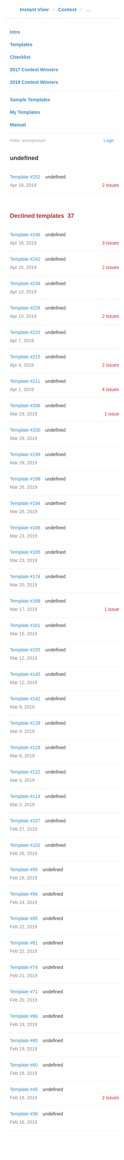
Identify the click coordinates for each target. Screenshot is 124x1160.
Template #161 (25, 625)
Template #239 (25, 283)
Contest (67, 9)
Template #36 (24, 1113)
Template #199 (25, 454)
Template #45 (24, 1089)
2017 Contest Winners (34, 69)
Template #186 (25, 527)
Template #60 (24, 1065)
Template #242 (25, 259)
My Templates (25, 112)
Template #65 (24, 1040)
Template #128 (25, 747)
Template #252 (25, 177)
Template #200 (25, 430)
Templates (21, 44)
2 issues (110, 185)
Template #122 (25, 772)
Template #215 (25, 356)
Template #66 (24, 1016)
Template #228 (25, 308)
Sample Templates (30, 99)
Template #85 (24, 918)
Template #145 (25, 674)
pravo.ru (96, 9)
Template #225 (25, 332)
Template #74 (24, 967)
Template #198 (25, 478)
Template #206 (25, 405)
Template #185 (25, 552)
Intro (15, 32)
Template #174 (25, 576)
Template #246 (25, 234)
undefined (55, 177)
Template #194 (25, 503)
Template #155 (25, 649)
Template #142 (25, 698)
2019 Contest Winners (34, 82)
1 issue (111, 413)
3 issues (110, 243)
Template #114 (25, 796)
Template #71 (24, 991)
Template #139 (25, 723)
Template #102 (25, 845)
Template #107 (25, 820)
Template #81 (24, 942)
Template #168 (25, 601)
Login (108, 140)
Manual (18, 124)
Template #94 (24, 894)
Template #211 (25, 381)
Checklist (20, 57)
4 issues (110, 389)
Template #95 (24, 869)
